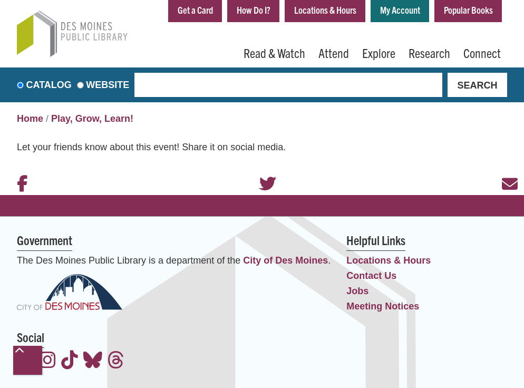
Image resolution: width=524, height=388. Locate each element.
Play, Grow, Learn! (92, 118)
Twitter (262, 169)
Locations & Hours (325, 10)
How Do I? (253, 10)
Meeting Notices (382, 306)
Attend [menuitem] (333, 53)
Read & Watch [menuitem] (274, 53)
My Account (400, 10)
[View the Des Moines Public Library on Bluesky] (92, 361)
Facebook (19, 169)
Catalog (49, 85)
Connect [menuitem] (482, 53)
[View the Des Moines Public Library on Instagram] (47, 361)
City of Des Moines (285, 260)
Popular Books (468, 10)
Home (30, 118)
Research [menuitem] (429, 53)
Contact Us (371, 275)
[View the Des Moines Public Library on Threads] (116, 361)
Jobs (357, 291)
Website (107, 85)
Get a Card (195, 10)
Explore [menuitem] (378, 53)
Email (504, 169)
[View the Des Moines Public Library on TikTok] (69, 361)
